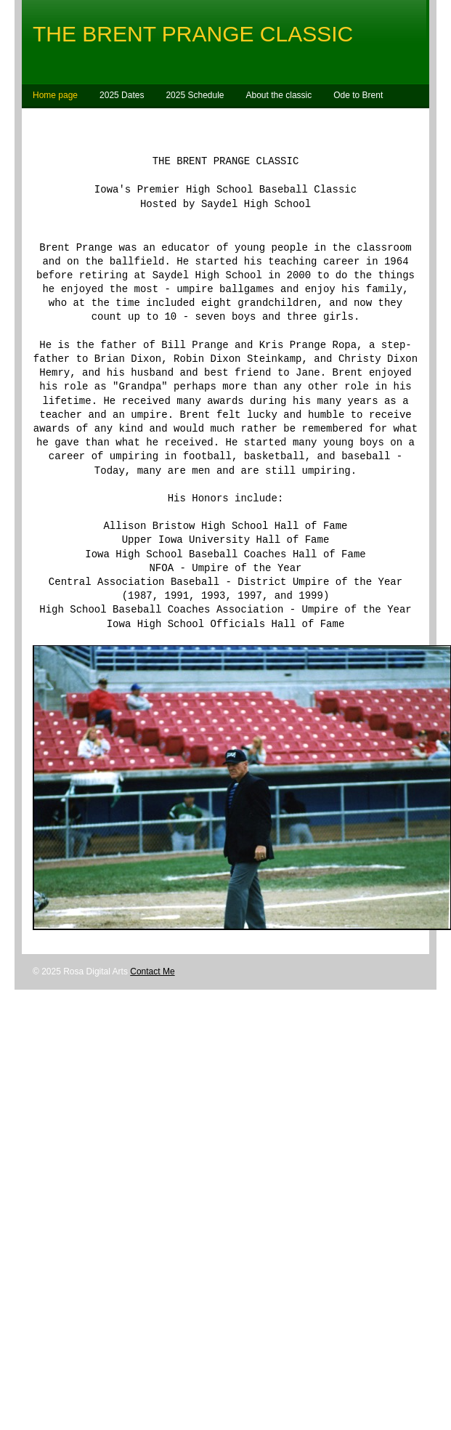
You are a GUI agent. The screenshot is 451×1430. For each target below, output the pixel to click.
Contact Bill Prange (191, 121)
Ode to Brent (358, 95)
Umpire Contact (101, 121)
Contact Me (152, 1017)
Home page (55, 95)
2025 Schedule (195, 95)
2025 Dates (121, 95)
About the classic (279, 95)
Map (41, 121)
